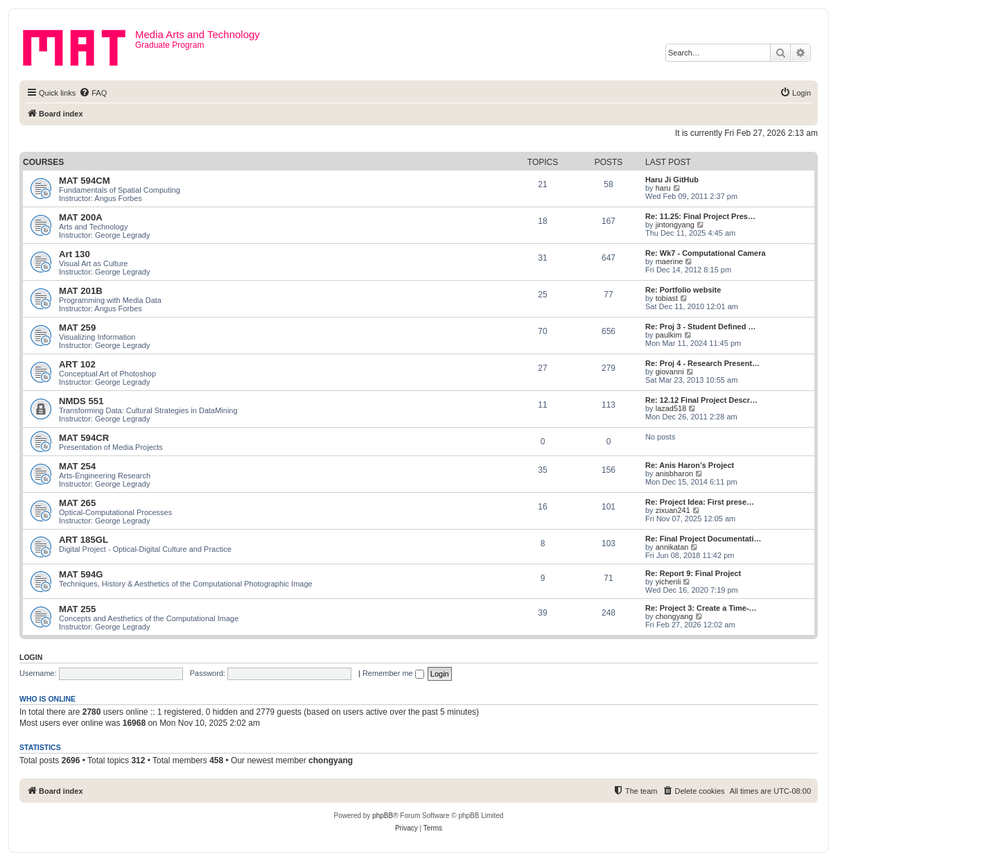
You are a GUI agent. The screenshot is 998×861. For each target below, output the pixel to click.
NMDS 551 (81, 401)
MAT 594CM (84, 180)
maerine (669, 261)
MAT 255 (77, 609)
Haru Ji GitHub (672, 179)
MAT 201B (81, 291)
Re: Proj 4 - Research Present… (702, 363)
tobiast (667, 298)
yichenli (668, 581)
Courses (43, 162)
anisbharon (674, 473)
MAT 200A (81, 217)
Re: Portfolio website (683, 290)
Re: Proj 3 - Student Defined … (700, 326)
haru (663, 188)
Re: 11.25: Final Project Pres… (700, 216)
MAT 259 (77, 327)
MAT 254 (77, 466)
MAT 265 (77, 503)
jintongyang (675, 224)
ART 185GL (83, 539)
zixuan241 (673, 510)
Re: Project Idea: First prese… (699, 502)
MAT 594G (81, 574)
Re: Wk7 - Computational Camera (705, 253)
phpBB (382, 815)
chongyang (674, 616)
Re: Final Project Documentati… (703, 538)
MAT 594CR (84, 438)
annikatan (672, 547)
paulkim (669, 335)
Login (30, 657)
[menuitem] (93, 93)
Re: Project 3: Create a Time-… (701, 608)
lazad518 (671, 408)
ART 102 (77, 364)
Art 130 (74, 254)
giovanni (670, 371)
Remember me (393, 673)
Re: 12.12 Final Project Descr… (701, 400)
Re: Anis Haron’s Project (689, 465)
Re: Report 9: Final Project (693, 573)
